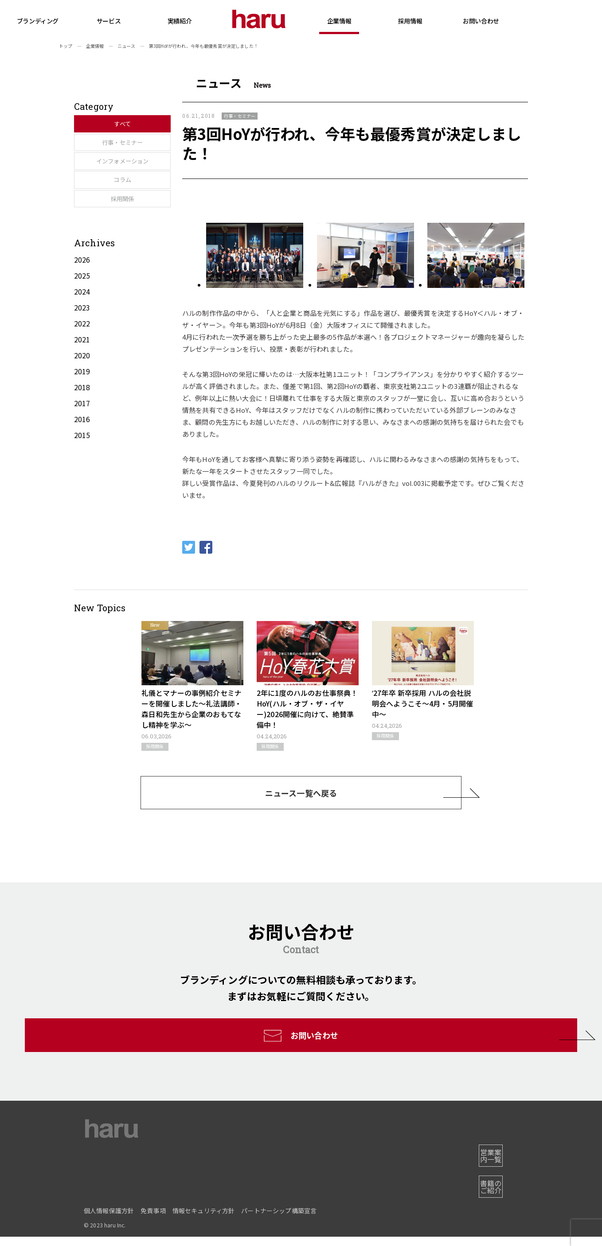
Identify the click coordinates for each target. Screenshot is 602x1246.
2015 (82, 475)
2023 (82, 348)
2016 (82, 459)
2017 (82, 444)
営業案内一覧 (486, 1175)
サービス (150, 29)
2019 (82, 412)
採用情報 (451, 29)
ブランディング (79, 20)
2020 (82, 396)
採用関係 (115, 238)
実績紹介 (221, 20)
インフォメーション (115, 181)
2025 (82, 316)
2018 (82, 428)
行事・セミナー (115, 153)
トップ (65, 46)
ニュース (126, 46)
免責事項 (153, 1219)
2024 (82, 332)
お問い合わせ (522, 20)
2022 (82, 364)
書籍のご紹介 (486, 1199)
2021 (82, 380)
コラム (115, 210)
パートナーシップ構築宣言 (279, 1219)
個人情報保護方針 (109, 1219)
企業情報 (380, 29)
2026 (82, 300)
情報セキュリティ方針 (203, 1219)
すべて (114, 125)
